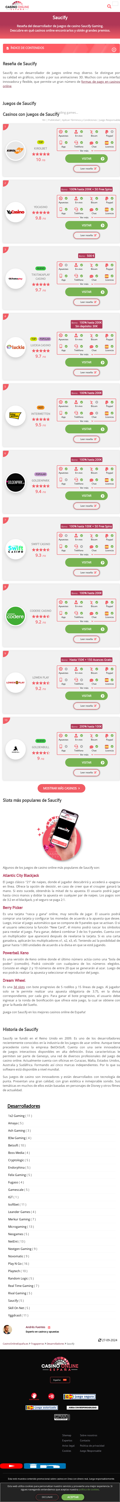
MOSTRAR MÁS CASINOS (61, 788)
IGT (10, 1197)
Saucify (13, 1301)
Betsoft (13, 1145)
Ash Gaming (16, 1131)
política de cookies (89, 1489)
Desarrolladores (23, 1106)
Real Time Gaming (20, 1286)
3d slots (19, 987)
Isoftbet (13, 1204)
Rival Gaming (17, 1293)
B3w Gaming (17, 1138)
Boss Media (16, 1153)
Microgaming (17, 1227)
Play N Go (15, 1264)
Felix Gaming (17, 1175)
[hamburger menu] (115, 4)
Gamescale (16, 1190)
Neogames (15, 1234)
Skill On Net (16, 1308)
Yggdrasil (14, 1315)
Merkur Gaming (19, 1219)
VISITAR (93, 159)
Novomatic (15, 1256)
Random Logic (18, 1278)
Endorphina (16, 1167)
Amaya (13, 1123)
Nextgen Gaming (19, 1249)
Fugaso (13, 1182)
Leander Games (19, 1212)
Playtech (14, 1271)
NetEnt (13, 1241)
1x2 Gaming (16, 1116)
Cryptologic (16, 1160)
